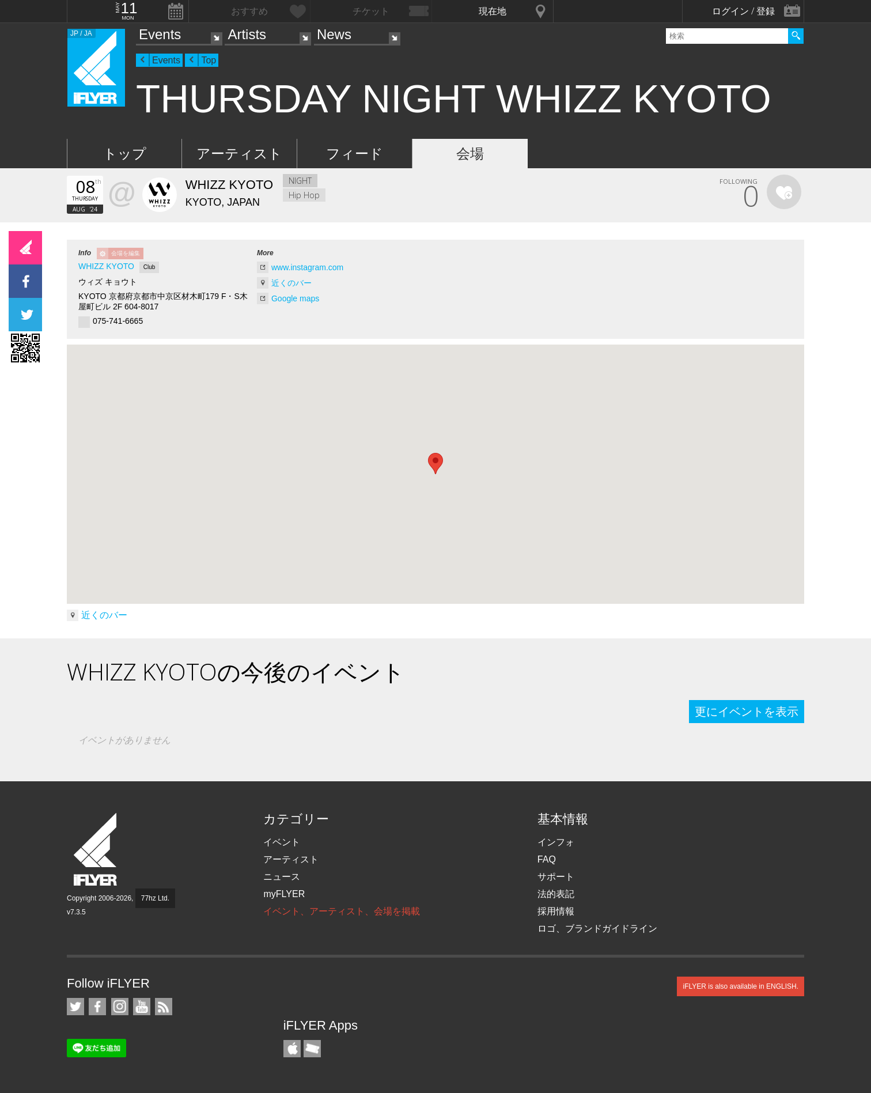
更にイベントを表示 (746, 711)
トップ (124, 153)
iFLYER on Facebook (97, 1006)
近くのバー (291, 283)
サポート (555, 877)
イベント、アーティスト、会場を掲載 (341, 911)
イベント (281, 842)
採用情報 (555, 911)
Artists (247, 34)
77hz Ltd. (155, 898)
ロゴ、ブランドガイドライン (597, 928)
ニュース (281, 877)
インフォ (555, 842)
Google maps (295, 298)
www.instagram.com (307, 267)
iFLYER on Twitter (75, 1006)
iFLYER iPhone (292, 1048)
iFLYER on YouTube (141, 1006)
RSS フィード (163, 1006)
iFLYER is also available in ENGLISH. (740, 986)
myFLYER (284, 894)
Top (208, 60)
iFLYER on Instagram (119, 1006)
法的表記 (555, 894)
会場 (470, 153)
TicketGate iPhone (312, 1048)
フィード (354, 153)
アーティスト (239, 153)
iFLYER (96, 849)
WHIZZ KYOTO (106, 266)
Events (160, 34)
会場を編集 (125, 253)
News (334, 34)
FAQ (546, 859)
